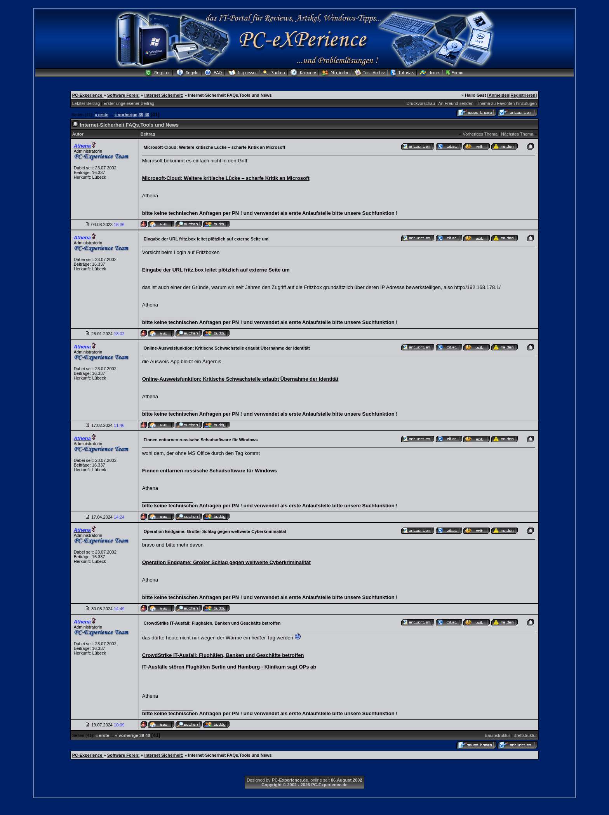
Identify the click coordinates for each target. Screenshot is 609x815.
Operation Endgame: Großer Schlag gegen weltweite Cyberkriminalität (226, 562)
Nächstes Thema (517, 134)
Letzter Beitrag (86, 103)
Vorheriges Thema (480, 134)
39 (141, 114)
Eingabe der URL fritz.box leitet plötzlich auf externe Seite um (216, 270)
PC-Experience (88, 95)
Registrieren (522, 95)
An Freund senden (455, 103)
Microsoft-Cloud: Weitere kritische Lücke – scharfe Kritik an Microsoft (226, 178)
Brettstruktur (525, 735)
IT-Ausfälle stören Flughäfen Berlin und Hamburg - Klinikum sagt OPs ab (229, 667)
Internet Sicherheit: (163, 95)
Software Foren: (123, 95)
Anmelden (499, 95)
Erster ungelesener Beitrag (128, 103)
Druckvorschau (421, 103)
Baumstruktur (497, 735)
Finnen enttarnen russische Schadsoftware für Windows (209, 471)
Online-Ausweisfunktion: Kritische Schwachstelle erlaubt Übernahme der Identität (240, 379)
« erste (101, 114)
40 (146, 114)
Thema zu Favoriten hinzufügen (507, 103)
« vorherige (125, 114)
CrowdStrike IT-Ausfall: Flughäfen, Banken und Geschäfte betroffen (223, 655)
